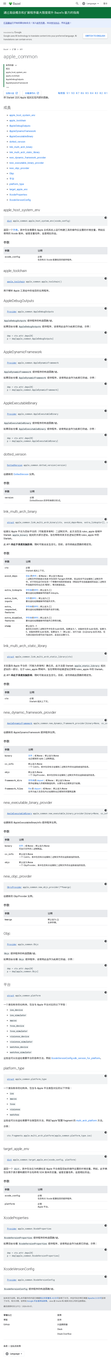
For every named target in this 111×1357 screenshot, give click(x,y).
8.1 (105, 93)
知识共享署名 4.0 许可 (49, 1298)
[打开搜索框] (77, 3)
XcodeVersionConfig (20, 200)
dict (9, 220)
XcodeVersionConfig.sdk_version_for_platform (75, 1058)
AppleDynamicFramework (22, 131)
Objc (11, 173)
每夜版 (61, 93)
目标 (28, 576)
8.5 (87, 93)
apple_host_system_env (22, 115)
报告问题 (12, 93)
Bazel (6, 49)
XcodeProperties (18, 194)
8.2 (101, 93)
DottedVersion (14, 465)
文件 (28, 598)
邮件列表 (41, 23)
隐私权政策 (15, 1346)
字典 (15, 230)
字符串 (29, 590)
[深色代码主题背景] (105, 217)
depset (40, 780)
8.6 (82, 93)
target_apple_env (18, 189)
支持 (59, 1320)
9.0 (72, 93)
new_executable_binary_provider (26, 162)
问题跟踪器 (62, 1324)
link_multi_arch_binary (20, 147)
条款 (6, 1346)
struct (10, 522)
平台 (11, 178)
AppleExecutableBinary (21, 136)
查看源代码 (32, 93)
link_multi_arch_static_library (24, 152)
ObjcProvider (14, 887)
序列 (34, 576)
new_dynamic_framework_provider (27, 157)
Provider (12, 311)
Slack (59, 1329)
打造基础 (8, 23)
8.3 (96, 93)
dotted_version (17, 141)
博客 (6, 1320)
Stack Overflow (64, 1334)
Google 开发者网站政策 (37, 1301)
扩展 (14, 49)
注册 (67, 23)
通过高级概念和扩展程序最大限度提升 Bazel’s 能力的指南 (41, 12)
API (21, 49)
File (29, 788)
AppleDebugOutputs (19, 125)
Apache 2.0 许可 (95, 1298)
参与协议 (55, 23)
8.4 (91, 93)
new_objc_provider (19, 168)
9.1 (68, 93)
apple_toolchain (17, 120)
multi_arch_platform (86, 1120)
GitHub (7, 1324)
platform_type (16, 184)
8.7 (77, 93)
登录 (105, 3)
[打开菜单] (5, 3)
